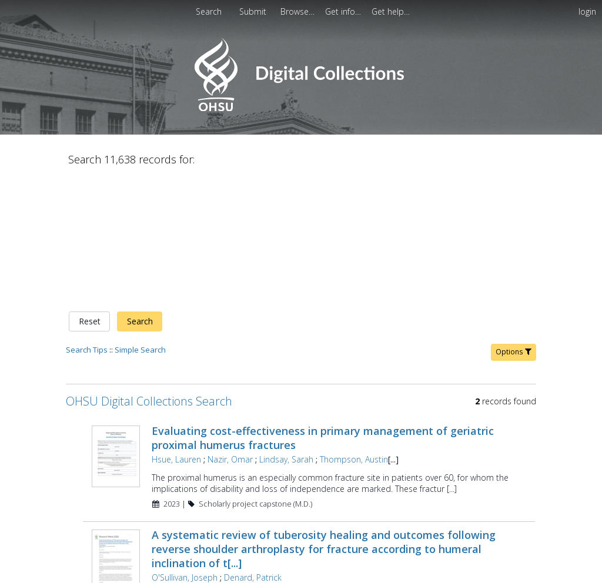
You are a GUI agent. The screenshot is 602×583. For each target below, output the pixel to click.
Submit (254, 11)
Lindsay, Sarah (286, 459)
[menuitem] (254, 11)
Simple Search (140, 349)
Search (140, 321)
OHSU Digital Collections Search (149, 401)
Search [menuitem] (209, 11)
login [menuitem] (587, 11)
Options (513, 352)
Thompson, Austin (354, 459)
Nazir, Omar (230, 459)
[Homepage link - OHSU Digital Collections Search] (301, 108)
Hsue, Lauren (176, 459)
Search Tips (87, 349)
